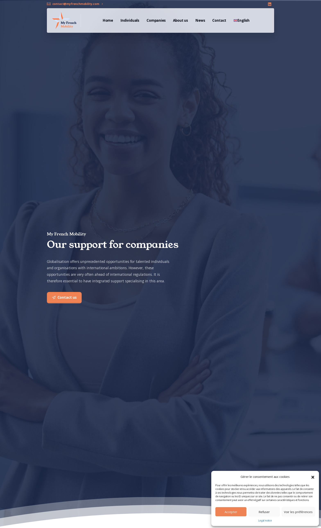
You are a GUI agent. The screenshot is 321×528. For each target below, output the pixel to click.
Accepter (231, 512)
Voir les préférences (298, 512)
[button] (313, 477)
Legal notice (265, 520)
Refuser (264, 512)
